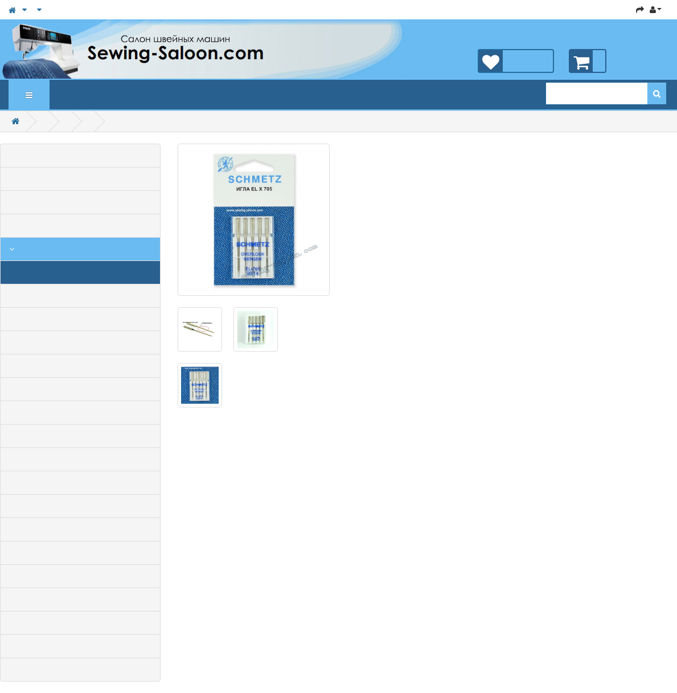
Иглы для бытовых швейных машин (80, 272)
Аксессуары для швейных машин (11, 249)
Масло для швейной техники (80, 319)
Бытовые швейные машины (80, 202)
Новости (109, 94)
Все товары (80, 156)
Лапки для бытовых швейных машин (80, 296)
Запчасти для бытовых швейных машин (80, 576)
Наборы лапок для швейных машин (80, 366)
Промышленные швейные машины (80, 226)
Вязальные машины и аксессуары (80, 670)
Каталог (29, 95)
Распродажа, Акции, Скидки (80, 179)
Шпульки (80, 342)
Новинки (63, 94)
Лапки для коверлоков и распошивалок (80, 389)
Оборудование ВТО (80, 646)
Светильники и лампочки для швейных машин (80, 506)
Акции (86, 94)
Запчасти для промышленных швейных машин (80, 623)
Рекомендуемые (75, 94)
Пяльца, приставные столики (80, 413)
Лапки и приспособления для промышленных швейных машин (80, 483)
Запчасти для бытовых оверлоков (80, 600)
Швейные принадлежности (80, 436)
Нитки (80, 459)
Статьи (98, 94)
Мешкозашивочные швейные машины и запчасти (80, 553)
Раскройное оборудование (80, 529)
